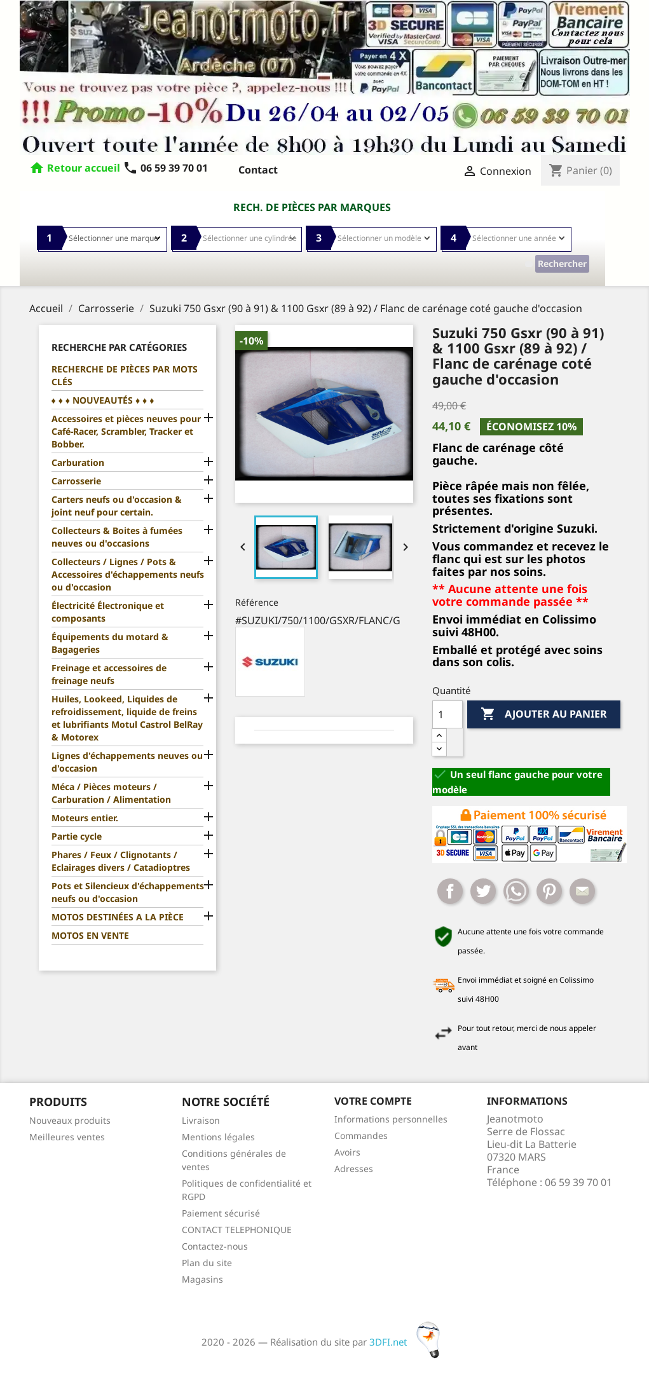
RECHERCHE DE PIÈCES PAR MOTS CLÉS (124, 375)
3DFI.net (408, 1341)
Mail (582, 891)
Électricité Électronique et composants (107, 611)
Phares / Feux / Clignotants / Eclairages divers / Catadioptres (120, 861)
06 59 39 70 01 (165, 168)
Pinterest (549, 891)
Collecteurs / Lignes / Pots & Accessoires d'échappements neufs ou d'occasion (127, 574)
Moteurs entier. (84, 818)
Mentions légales (218, 1137)
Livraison (201, 1120)
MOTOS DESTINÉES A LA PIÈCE (117, 917)
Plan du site (207, 1263)
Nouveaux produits (70, 1120)
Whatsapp (516, 891)
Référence (256, 602)
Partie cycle (76, 836)
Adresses (353, 1169)
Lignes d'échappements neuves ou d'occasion (127, 761)
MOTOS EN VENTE (90, 935)
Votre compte (373, 1101)
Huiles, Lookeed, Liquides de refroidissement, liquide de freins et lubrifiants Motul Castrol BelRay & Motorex (127, 718)
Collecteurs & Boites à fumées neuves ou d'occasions (116, 536)
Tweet (483, 891)
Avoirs (347, 1152)
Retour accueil (83, 168)
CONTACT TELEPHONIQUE (237, 1230)
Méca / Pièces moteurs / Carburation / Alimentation (111, 793)
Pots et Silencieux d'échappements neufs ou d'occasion (127, 892)
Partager (450, 891)
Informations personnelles (390, 1119)
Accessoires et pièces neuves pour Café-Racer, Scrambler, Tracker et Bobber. (126, 431)
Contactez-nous (215, 1246)
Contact (258, 170)
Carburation (77, 462)
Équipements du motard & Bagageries (109, 643)
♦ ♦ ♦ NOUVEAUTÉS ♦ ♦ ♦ (102, 400)
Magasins (202, 1279)
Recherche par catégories (119, 347)
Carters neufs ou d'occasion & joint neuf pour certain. (116, 505)
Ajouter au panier (544, 714)
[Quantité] (447, 714)
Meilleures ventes (67, 1137)
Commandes (361, 1135)
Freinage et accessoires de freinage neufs (109, 674)
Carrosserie (76, 481)
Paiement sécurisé (221, 1213)
